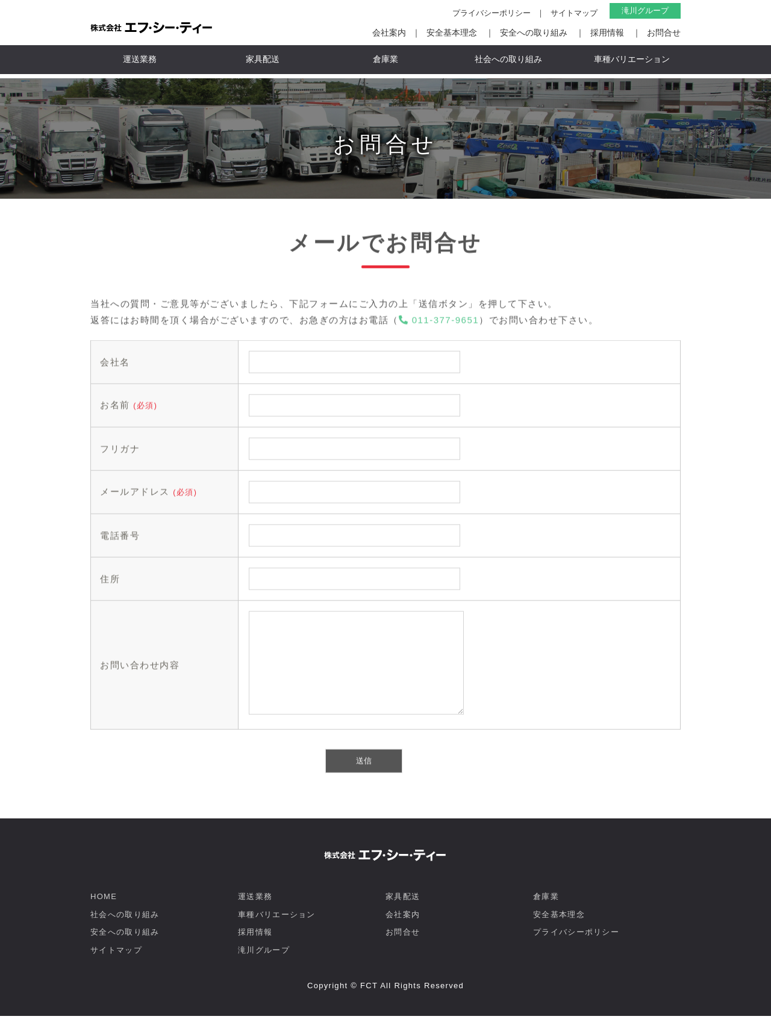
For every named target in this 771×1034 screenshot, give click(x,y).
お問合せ (664, 32)
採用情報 (607, 32)
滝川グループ (645, 10)
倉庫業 (385, 59)
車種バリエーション (632, 59)
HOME (103, 914)
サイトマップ (574, 12)
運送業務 (140, 59)
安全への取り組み (533, 32)
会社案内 (389, 32)
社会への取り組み (508, 59)
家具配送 (262, 59)
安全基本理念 (451, 32)
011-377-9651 (439, 322)
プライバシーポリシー (491, 12)
